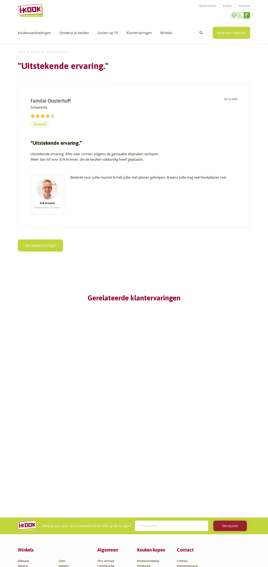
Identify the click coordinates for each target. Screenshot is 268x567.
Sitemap (167, 555)
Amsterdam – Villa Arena (35, 485)
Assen (22, 495)
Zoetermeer (67, 531)
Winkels (166, 31)
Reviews (35, 50)
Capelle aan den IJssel (33, 510)
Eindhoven (25, 531)
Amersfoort (26, 475)
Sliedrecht (66, 505)
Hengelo (64, 475)
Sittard (63, 500)
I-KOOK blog (106, 470)
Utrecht (64, 510)
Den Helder (26, 526)
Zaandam (65, 526)
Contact (227, 8)
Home (21, 50)
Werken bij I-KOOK (110, 485)
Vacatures (244, 8)
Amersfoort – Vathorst (33, 480)
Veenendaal (67, 521)
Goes (62, 465)
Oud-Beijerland (69, 490)
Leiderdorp (66, 485)
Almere (23, 470)
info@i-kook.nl (210, 486)
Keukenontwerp (148, 465)
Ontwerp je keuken (74, 31)
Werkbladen (145, 500)
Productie (144, 470)
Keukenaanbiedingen (34, 31)
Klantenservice (207, 8)
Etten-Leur (25, 536)
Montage (143, 475)
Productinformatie (150, 495)
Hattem (64, 470)
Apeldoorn (25, 490)
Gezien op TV (107, 31)
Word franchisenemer (112, 500)
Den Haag (24, 521)
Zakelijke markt (108, 480)
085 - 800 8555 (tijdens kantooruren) (208, 492)
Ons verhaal (105, 465)
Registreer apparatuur (113, 495)
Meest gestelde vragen (113, 490)
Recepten (104, 475)
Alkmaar (23, 465)
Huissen (64, 480)
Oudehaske (67, 495)
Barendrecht (26, 500)
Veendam (40, 123)
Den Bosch (25, 515)
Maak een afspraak (231, 31)
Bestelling (144, 480)
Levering (143, 485)
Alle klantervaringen (40, 244)
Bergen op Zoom (29, 505)
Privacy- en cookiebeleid (142, 555)
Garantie (143, 490)
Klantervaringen (139, 31)
